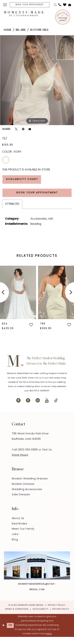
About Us (18, 518)
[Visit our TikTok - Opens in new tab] (56, 400)
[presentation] (18, 292)
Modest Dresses (23, 484)
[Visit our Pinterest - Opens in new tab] (18, 400)
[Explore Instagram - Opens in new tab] (37, 565)
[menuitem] (5, 5)
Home (7, 30)
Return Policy (60, 609)
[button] (5, 5)
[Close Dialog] (3, 625)
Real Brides (19, 523)
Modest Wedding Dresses (30, 478)
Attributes (12, 204)
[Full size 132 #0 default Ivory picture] (37, 80)
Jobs (15, 534)
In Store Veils (39, 30)
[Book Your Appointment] (29, 4)
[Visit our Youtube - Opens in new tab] (47, 400)
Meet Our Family (23, 529)
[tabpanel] (37, 80)
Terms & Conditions (17, 609)
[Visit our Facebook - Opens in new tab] (28, 400)
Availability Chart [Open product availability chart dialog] (22, 179)
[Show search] (55, 4)
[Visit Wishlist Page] (64, 4)
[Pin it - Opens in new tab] (23, 129)
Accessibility (40, 609)
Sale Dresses (21, 494)
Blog (15, 539)
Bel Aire (21, 30)
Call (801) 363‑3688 (25, 449)
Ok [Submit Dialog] (10, 625)
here (49, 634)
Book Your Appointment (37, 192)
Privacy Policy (56, 605)
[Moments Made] (23, 13)
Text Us (47, 449)
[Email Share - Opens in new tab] (29, 129)
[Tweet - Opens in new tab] (16, 129)
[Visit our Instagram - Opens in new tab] (37, 400)
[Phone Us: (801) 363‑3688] (60, 4)
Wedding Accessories (27, 489)
